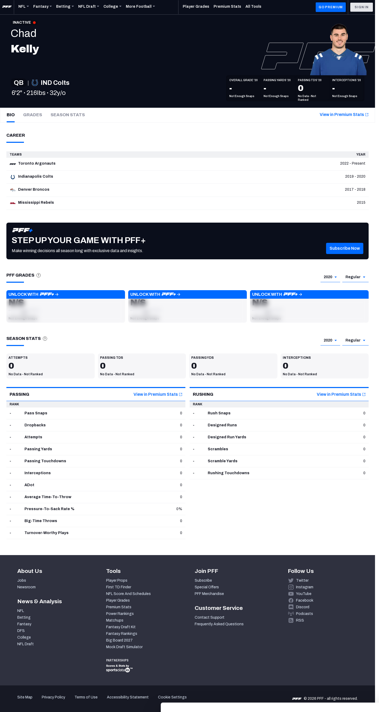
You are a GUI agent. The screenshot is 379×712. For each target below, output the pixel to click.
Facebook (304, 600)
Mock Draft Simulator (124, 647)
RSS (300, 620)
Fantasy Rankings (121, 634)
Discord (302, 607)
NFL (20, 611)
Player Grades (118, 600)
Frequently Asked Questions (219, 624)
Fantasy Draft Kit (121, 627)
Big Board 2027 (119, 640)
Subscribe (203, 580)
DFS (21, 631)
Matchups (114, 620)
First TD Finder (118, 587)
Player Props (116, 580)
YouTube (303, 594)
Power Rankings (120, 614)
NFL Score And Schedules (128, 594)
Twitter (302, 580)
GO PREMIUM (331, 7)
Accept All (334, 663)
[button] (344, 256)
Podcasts (304, 614)
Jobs (21, 580)
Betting (24, 617)
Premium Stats (118, 607)
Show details (82, 701)
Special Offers (207, 587)
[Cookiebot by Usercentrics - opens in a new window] (34, 702)
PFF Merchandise (209, 594)
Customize (335, 679)
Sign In (362, 7)
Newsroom (26, 587)
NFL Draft (25, 644)
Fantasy (24, 624)
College (24, 637)
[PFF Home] (7, 7)
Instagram (304, 587)
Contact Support (209, 617)
